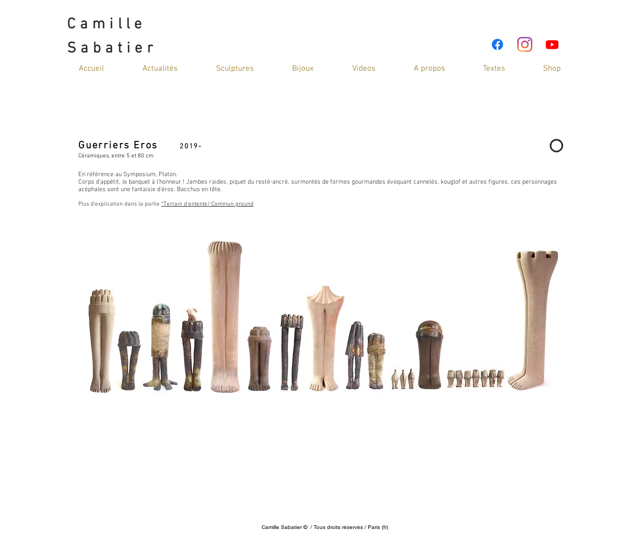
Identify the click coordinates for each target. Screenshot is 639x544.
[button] (364, 69)
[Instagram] (524, 44)
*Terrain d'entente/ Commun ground (207, 204)
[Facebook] (497, 44)
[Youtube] (552, 44)
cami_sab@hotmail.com (323, 519)
